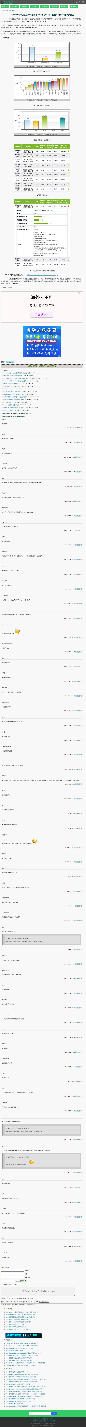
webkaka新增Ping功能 (10, 402)
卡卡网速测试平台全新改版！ (12, 394)
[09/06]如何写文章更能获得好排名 (16, 1327)
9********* (6, 1088)
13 (2, 1044)
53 (2, 434)
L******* (5, 1253)
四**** (5, 835)
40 (2, 625)
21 (2, 912)
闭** (4, 1238)
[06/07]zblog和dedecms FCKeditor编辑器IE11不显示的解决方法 (24, 1353)
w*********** (7, 625)
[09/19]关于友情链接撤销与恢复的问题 (17, 1319)
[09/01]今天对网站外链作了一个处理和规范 (18, 1329)
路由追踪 (46, 1421)
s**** (5, 1000)
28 (2, 805)
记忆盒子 (35, 1419)
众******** (6, 1014)
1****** (5, 566)
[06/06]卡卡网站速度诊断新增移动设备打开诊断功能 (21, 1365)
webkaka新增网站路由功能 (11, 405)
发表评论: (6, 1267)
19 (2, 956)
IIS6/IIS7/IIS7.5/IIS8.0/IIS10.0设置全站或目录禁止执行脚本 (25, 1389)
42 (2, 595)
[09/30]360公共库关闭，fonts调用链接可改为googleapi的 (22, 1355)
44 (2, 566)
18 (2, 970)
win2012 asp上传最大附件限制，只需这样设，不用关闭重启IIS (26, 1386)
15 (2, 1014)
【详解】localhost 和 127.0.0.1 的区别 (18, 1401)
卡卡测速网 (42, 1419)
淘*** (4, 1209)
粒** (4, 776)
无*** (5, 581)
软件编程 (34, 6)
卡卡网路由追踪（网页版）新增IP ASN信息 (20, 1399)
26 (2, 835)
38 (2, 658)
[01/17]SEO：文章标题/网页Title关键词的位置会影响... (22, 1312)
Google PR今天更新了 (10, 410)
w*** (4, 419)
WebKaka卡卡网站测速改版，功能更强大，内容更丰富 (24, 1396)
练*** (5, 1044)
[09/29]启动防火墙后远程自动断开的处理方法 (19, 1358)
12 (2, 1058)
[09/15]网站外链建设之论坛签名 (15, 1324)
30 (2, 776)
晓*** (5, 673)
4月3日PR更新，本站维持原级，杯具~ (15, 391)
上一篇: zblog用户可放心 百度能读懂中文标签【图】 (16, 413)
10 (2, 1088)
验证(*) (18, 1281)
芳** (4, 1179)
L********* (6, 970)
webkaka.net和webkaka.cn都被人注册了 (15, 381)
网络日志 (5, 6)
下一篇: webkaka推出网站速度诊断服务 (13, 416)
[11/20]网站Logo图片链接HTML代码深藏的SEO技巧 (21, 1314)
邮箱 (26, 1274)
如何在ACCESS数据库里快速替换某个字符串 (21, 1377)
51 (2, 463)
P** (4, 537)
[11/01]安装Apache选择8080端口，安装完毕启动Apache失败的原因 (25, 1363)
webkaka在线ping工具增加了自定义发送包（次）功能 (19, 378)
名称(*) (27, 1270)
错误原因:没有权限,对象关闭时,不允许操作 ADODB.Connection (26, 1379)
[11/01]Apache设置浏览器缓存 (14, 1350)
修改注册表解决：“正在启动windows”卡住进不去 (22, 1382)
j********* (6, 478)
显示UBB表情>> (44, 1302)
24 (2, 868)
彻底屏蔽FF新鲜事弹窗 (14, 1403)
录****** (6, 1058)
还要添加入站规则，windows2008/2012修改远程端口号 (24, 1391)
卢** (4, 717)
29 (2, 790)
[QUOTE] (36, 1302)
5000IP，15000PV (9, 389)
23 (2, 883)
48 (2, 507)
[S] (31, 1302)
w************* (7, 1146)
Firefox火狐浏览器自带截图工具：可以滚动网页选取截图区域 (26, 1406)
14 (2, 1029)
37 (2, 673)
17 (2, 985)
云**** (5, 820)
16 (2, 1000)
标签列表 (64, 6)
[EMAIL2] (20, 1302)
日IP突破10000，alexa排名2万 (12, 386)
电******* (6, 702)
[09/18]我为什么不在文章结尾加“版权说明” (18, 1322)
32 (2, 746)
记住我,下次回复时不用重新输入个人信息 (21, 1298)
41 (2, 610)
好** (4, 449)
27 (2, 820)
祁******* (6, 912)
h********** (7, 746)
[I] (26, 1302)
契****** (6, 898)
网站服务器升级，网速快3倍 (12, 383)
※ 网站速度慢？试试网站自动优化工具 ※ (41, 366)
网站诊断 (52, 1421)
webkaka (10, 287)
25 (2, 854)
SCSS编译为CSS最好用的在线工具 (18, 1384)
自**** (5, 434)
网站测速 (33, 1421)
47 (2, 522)
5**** (5, 956)
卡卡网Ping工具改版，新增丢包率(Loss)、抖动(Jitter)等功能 (25, 1394)
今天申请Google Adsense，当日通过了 (15, 407)
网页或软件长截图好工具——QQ (17, 1372)
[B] (24, 1302)
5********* (6, 927)
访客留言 (74, 6)
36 (2, 688)
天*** (5, 493)
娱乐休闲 (54, 6)
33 (2, 732)
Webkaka (9, 362)
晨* (4, 790)
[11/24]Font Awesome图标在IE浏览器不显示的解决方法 (22, 1346)
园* (4, 1223)
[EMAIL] (13, 1302)
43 (2, 581)
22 (2, 898)
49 (2, 493)
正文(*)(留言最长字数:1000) (9, 1284)
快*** (4, 1194)
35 (2, 702)
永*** (5, 463)
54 (2, 419)
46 (2, 537)
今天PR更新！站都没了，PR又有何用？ (15, 397)
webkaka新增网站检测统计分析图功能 (15, 399)
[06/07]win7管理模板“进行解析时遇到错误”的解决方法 (22, 1343)
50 (2, 478)
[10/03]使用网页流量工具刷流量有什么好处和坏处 (20, 1317)
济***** (5, 595)
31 (2, 761)
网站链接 (27, 1277)
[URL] (3, 1302)
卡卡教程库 (50, 1419)
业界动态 (24, 6)
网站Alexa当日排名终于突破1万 (13, 375)
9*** (4, 854)
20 (2, 927)
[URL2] (8, 1302)
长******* (6, 610)
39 (2, 644)
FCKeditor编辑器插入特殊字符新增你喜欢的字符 (22, 1374)
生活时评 (44, 6)
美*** (5, 883)
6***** (5, 1117)
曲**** (5, 551)
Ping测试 (39, 1421)
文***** (5, 985)
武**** (5, 1073)
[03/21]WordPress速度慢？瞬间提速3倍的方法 (19, 1360)
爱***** (5, 507)
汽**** (5, 688)
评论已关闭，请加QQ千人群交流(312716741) (38, 1291)
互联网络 (14, 6)
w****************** (9, 868)
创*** (5, 732)
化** (4, 1029)
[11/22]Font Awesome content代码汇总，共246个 (19, 1348)
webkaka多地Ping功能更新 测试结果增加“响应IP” (18, 373)
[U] (29, 1302)
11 (2, 1073)
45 (2, 551)
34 (2, 717)
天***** (5, 805)
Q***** (5, 522)
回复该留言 (78, 427)
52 (2, 449)
